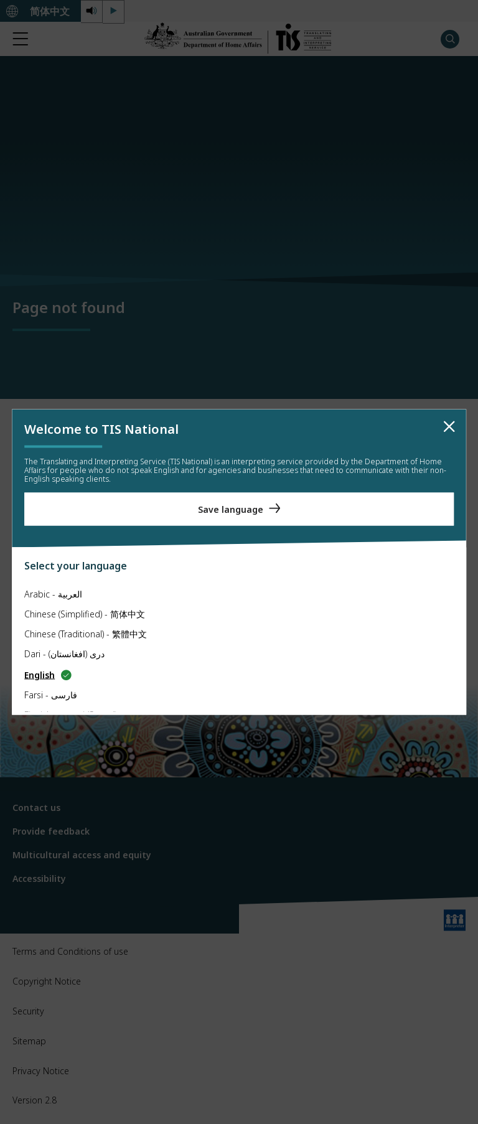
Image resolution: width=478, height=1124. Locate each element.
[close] (449, 427)
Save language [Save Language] (230, 509)
